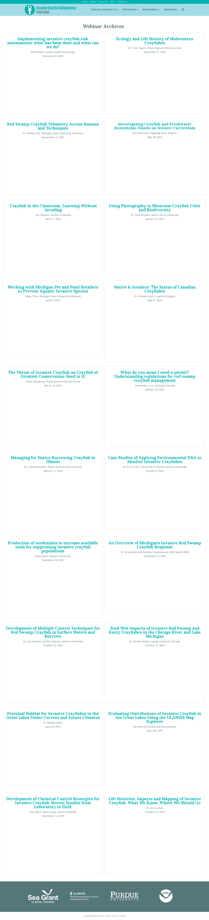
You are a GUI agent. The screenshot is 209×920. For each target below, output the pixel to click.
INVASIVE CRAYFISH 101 (103, 10)
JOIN (112, 2)
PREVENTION (129, 10)
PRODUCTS (103, 2)
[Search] (182, 10)
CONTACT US (122, 2)
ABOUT (85, 2)
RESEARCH (170, 10)
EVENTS (93, 2)
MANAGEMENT (150, 10)
